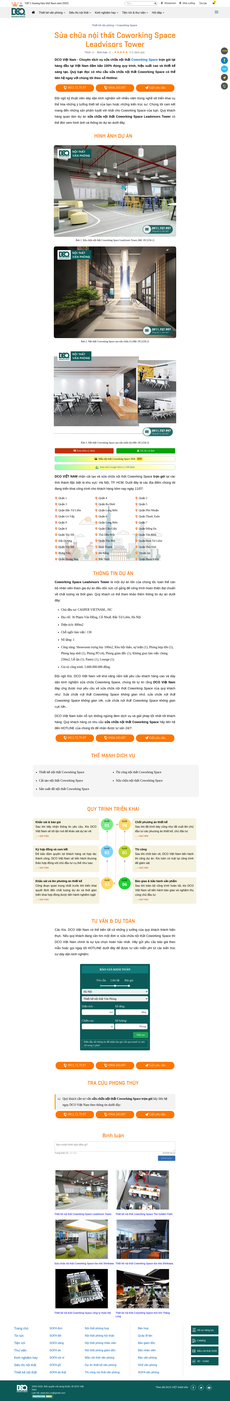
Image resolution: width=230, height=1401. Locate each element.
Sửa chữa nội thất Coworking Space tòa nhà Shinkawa (84, 1263)
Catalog (201, 1340)
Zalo (224, 69)
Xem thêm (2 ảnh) (84, 450)
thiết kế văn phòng (105, 1364)
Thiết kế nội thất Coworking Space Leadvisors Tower (83, 1214)
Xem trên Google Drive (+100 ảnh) (117, 467)
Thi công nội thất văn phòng (102, 1372)
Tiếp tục (140, 1035)
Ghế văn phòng (147, 1364)
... (36, 836)
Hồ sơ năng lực (205, 1330)
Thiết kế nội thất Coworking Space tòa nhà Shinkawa (144, 1263)
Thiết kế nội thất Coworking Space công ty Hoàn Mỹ (82, 1312)
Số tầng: (131, 1010)
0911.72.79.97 (75, 87)
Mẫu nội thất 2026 (207, 1351)
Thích (88, 52)
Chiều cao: (98, 1024)
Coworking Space (144, 59)
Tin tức (203, 3)
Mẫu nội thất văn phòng (99, 1357)
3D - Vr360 (203, 1361)
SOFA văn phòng (148, 1372)
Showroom (168, 3)
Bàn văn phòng (147, 1357)
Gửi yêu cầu (155, 87)
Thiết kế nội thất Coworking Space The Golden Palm (144, 1214)
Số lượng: (131, 1024)
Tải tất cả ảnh (145, 450)
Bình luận (102, 52)
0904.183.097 (115, 87)
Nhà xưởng (187, 3)
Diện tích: (98, 1010)
